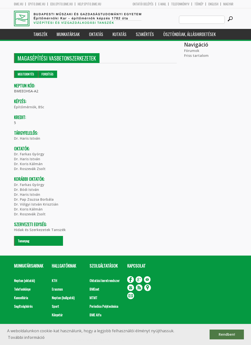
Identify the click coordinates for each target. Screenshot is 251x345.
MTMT (93, 297)
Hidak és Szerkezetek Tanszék (40, 229)
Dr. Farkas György (29, 154)
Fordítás (47, 74)
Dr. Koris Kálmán (28, 163)
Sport (55, 306)
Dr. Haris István (27, 138)
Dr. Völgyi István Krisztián (36, 204)
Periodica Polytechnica (103, 306)
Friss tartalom (196, 55)
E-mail (162, 4)
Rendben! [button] (227, 334)
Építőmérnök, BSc (29, 107)
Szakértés (145, 34)
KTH (54, 280)
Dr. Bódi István (26, 189)
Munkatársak (68, 34)
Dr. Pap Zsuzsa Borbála (34, 199)
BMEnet (94, 289)
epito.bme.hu (36, 4)
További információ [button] (26, 337)
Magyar (228, 4)
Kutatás (119, 34)
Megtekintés (26, 74)
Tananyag (23, 240)
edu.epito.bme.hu (61, 4)
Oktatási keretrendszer (104, 280)
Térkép (198, 4)
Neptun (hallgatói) (63, 297)
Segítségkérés (23, 306)
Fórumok (191, 50)
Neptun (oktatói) (24, 280)
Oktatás (96, 34)
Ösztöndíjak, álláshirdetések (189, 34)
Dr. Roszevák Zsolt (30, 168)
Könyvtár (57, 314)
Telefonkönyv (180, 4)
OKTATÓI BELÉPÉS (143, 4)
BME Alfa (95, 314)
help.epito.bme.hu (89, 4)
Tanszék (40, 34)
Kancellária (21, 297)
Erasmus (57, 289)
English (213, 4)
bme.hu (18, 4)
